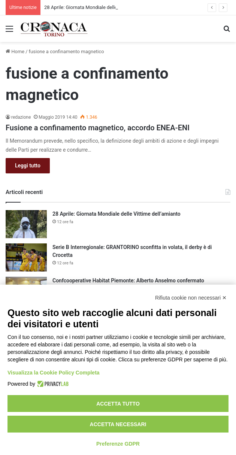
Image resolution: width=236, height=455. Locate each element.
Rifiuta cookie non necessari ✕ (191, 298)
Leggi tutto (27, 166)
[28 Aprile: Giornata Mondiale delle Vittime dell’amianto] (26, 224)
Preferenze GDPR (118, 444)
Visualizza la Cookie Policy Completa (53, 373)
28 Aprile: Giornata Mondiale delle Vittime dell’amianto (102, 7)
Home (15, 51)
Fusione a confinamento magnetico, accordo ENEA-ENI (98, 127)
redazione (21, 117)
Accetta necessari (118, 424)
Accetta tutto (118, 404)
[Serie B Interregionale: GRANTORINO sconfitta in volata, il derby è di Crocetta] (26, 257)
